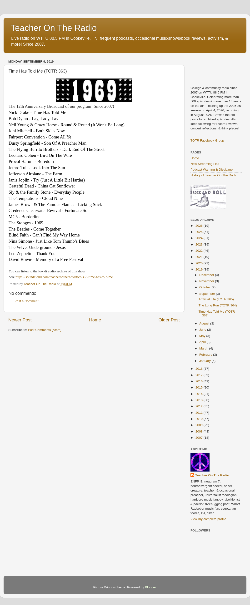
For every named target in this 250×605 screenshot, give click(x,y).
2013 (199, 400)
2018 (199, 368)
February (206, 354)
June (203, 329)
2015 (199, 387)
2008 (199, 431)
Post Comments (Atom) (44, 330)
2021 (199, 257)
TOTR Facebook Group (207, 140)
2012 (199, 406)
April (203, 342)
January (205, 361)
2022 (199, 250)
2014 (199, 394)
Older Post (169, 319)
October (205, 287)
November (207, 281)
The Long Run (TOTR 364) (218, 305)
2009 (199, 425)
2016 (199, 381)
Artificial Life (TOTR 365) (216, 299)
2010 (199, 419)
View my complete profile (208, 519)
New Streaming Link (204, 164)
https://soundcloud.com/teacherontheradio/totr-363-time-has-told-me (64, 277)
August (204, 323)
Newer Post (20, 319)
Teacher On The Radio (54, 28)
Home (95, 319)
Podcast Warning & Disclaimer (212, 169)
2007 (199, 437)
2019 (199, 269)
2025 (199, 232)
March (204, 348)
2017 (199, 375)
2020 (199, 263)
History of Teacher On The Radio (213, 175)
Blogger (150, 587)
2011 (199, 412)
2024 (199, 238)
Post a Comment (27, 301)
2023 (199, 244)
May (202, 336)
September (207, 293)
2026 (199, 225)
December (207, 275)
